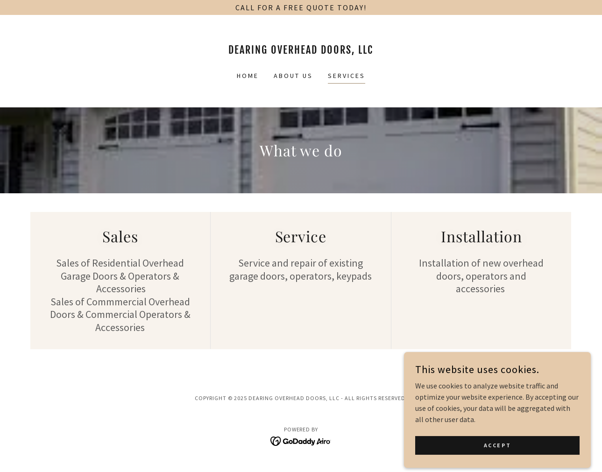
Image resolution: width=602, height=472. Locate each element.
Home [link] (248, 75)
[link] (301, 51)
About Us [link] (293, 75)
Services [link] (346, 75)
